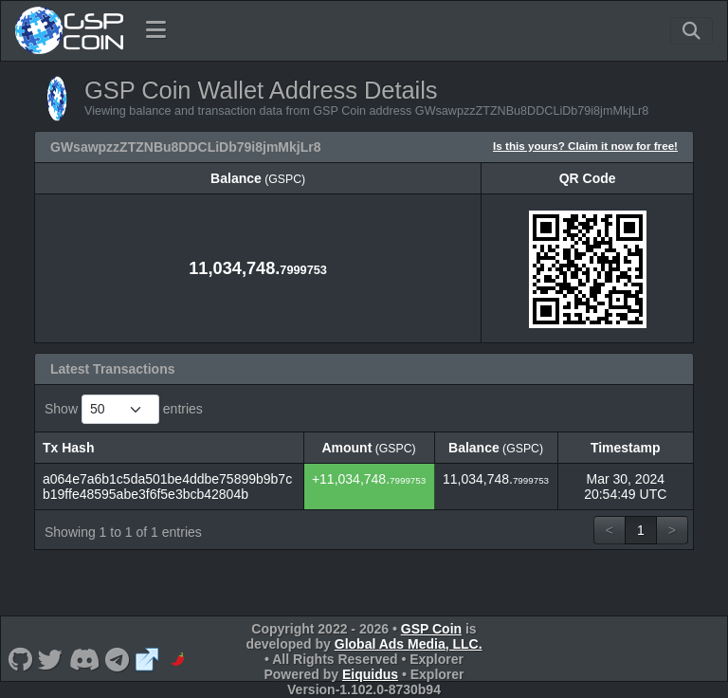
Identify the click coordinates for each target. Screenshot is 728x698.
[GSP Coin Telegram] (117, 659)
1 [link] (641, 530)
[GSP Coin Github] (20, 659)
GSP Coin (431, 628)
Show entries (124, 409)
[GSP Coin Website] (147, 659)
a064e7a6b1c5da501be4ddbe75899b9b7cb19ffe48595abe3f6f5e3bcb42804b (167, 486)
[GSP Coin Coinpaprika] (177, 659)
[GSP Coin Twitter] (50, 659)
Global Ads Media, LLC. (408, 644)
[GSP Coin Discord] (83, 659)
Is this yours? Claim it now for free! (585, 145)
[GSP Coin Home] (69, 30)
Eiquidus (370, 674)
